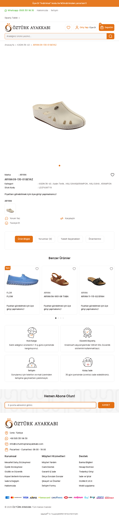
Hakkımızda (10, 485)
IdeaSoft (44, 514)
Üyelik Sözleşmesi (13, 467)
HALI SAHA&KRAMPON (77, 183)
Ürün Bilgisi (24, 239)
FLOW (10, 296)
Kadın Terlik (58, 183)
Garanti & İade (49, 471)
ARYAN (23, 174)
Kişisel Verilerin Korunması (17, 476)
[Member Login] (85, 27)
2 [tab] (58, 318)
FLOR (9, 292)
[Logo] (28, 27)
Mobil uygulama (86, 485)
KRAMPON (106, 183)
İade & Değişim (12, 481)
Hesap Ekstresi (86, 467)
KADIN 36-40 (45, 183)
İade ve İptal (85, 476)
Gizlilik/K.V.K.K (85, 481)
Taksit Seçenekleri (70, 239)
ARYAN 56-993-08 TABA (56, 296)
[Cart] (106, 27)
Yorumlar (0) (45, 239)
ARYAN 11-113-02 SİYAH (92, 296)
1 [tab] (59, 165)
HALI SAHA (94, 183)
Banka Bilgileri (86, 462)
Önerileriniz (95, 239)
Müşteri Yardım (49, 462)
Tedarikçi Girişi (86, 471)
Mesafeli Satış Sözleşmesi (17, 462)
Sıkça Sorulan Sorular (52, 476)
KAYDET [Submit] (106, 405)
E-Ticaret (53, 514)
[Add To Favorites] (112, 175)
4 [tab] (63, 318)
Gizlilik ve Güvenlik (13, 471)
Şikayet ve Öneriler (51, 481)
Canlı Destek (48, 467)
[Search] (59, 36)
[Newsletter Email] (50, 405)
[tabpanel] (59, 106)
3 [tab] (60, 318)
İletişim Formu (49, 485)
